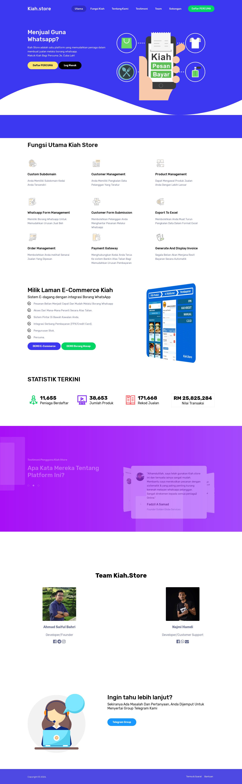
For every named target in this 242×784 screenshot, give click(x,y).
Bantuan (208, 776)
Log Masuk (70, 65)
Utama (80, 8)
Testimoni (142, 8)
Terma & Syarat (194, 776)
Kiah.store (39, 8)
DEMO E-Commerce (44, 346)
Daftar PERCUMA (201, 8)
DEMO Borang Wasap (79, 346)
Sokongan (175, 8)
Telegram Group (122, 722)
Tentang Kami (120, 8)
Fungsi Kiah (97, 8)
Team (158, 8)
